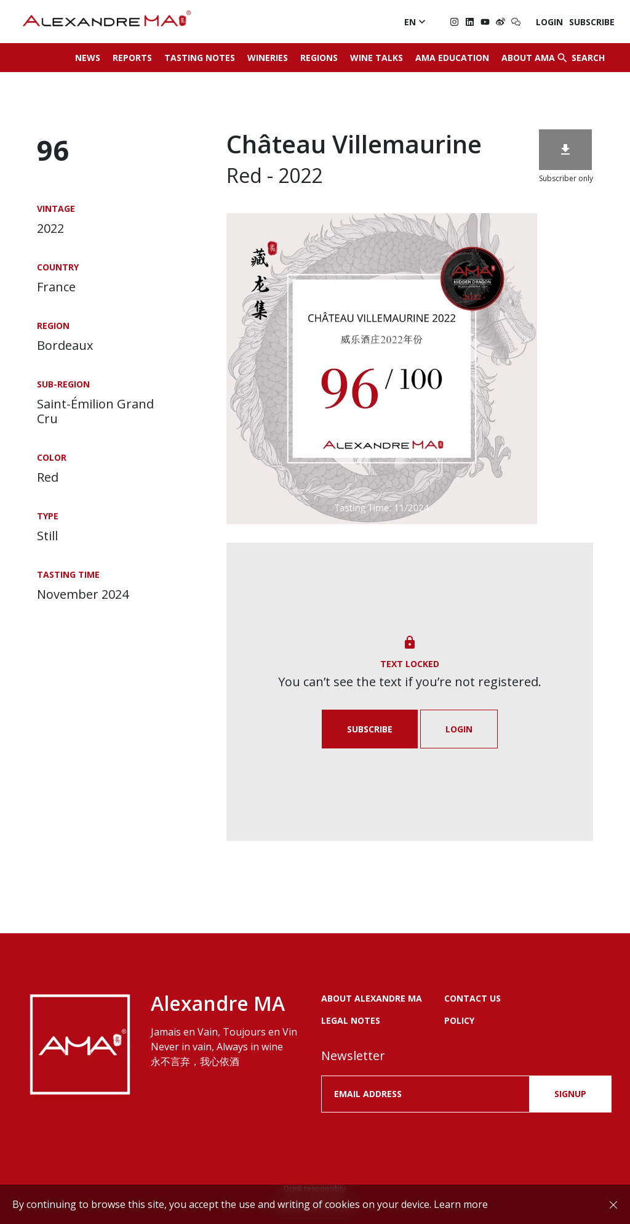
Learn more (461, 1204)
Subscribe (592, 22)
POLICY (459, 1020)
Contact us (472, 998)
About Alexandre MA (371, 998)
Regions (319, 57)
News (87, 57)
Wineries (267, 57)
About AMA (528, 57)
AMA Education (452, 57)
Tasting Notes (199, 57)
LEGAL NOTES (350, 1020)
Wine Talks (376, 57)
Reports (132, 57)
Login (549, 22)
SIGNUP (570, 1094)
